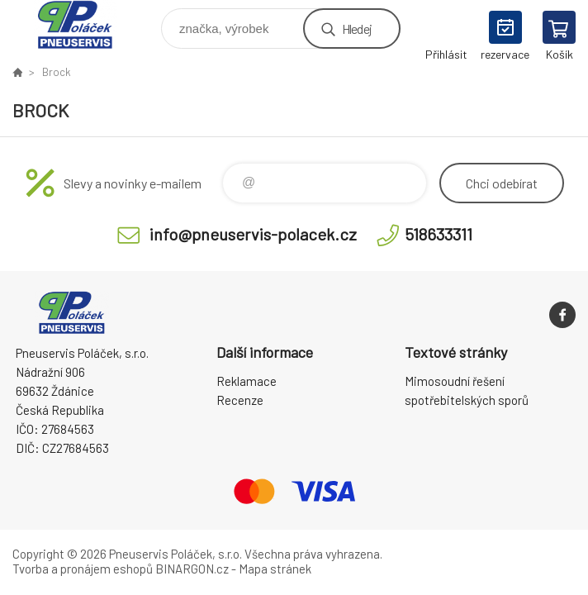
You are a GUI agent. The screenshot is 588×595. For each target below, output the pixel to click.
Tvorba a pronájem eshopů (82, 568)
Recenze (239, 400)
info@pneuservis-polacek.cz (253, 234)
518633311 (438, 234)
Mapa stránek (275, 568)
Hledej (357, 28)
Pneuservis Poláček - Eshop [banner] (85, 24)
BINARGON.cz (192, 568)
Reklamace (246, 381)
